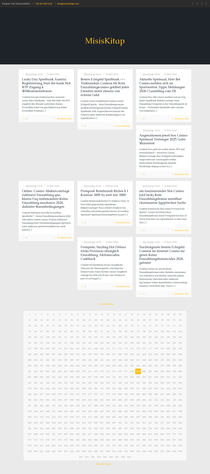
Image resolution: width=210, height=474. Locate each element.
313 (29, 382)
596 (168, 439)
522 (35, 428)
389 (174, 394)
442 (180, 405)
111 (66, 337)
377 (102, 394)
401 (90, 399)
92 (108, 331)
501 (65, 422)
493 (174, 416)
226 (132, 359)
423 (66, 405)
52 (180, 319)
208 (180, 354)
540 (144, 428)
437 (150, 405)
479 (90, 416)
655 (105, 456)
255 (150, 365)
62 (84, 325)
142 (96, 342)
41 (114, 319)
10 (84, 314)
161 (53, 348)
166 (84, 348)
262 (35, 371)
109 (53, 337)
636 (96, 451)
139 (78, 342)
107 (41, 337)
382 (132, 394)
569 (162, 434)
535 (114, 428)
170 (108, 348)
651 (80, 456)
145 (114, 342)
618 (144, 445)
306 (144, 377)
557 (90, 434)
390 (180, 394)
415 (174, 399)
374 (84, 394)
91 (102, 331)
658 (123, 456)
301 (114, 377)
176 (144, 348)
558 (96, 434)
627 (41, 451)
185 (41, 354)
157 (29, 348)
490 (156, 416)
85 (66, 331)
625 (29, 451)
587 (114, 439)
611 (102, 445)
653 (93, 456)
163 (65, 348)
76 (168, 325)
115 (89, 337)
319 (65, 382)
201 (138, 354)
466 (168, 411)
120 (120, 337)
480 (96, 416)
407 (126, 399)
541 (150, 428)
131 (29, 342)
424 (72, 405)
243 (78, 365)
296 (84, 377)
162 (59, 348)
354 (120, 388)
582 (84, 439)
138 (71, 342)
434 (132, 405)
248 (108, 365)
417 (29, 405)
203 (150, 354)
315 (41, 382)
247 (102, 365)
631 (65, 451)
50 (168, 319)
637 (102, 451)
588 (120, 439)
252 (132, 365)
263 (41, 371)
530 (84, 428)
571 (174, 434)
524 (48, 428)
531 (89, 428)
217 (78, 359)
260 (180, 365)
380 (120, 394)
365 (29, 394)
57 (53, 325)
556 (84, 434)
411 (150, 399)
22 (156, 314)
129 (174, 337)
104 (180, 331)
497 (42, 422)
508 (108, 422)
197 (114, 354)
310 (168, 377)
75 (162, 325)
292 (60, 377)
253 (138, 365)
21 (150, 314)
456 (108, 411)
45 (138, 319)
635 (90, 451)
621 (162, 445)
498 (48, 422)
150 (144, 342)
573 (29, 439)
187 (53, 354)
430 (108, 405)
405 (114, 399)
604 (60, 445)
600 (36, 445)
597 (174, 439)
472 (48, 416)
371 (65, 394)
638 (108, 451)
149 (138, 342)
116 (95, 337)
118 (108, 337)
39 (102, 319)
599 (29, 445)
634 (84, 451)
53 (30, 325)
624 (180, 445)
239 (54, 365)
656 (111, 456)
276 (120, 371)
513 (138, 422)
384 (144, 394)
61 (78, 325)
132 (35, 342)
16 (120, 314)
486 (132, 416)
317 (53, 382)
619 (150, 445)
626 (35, 451)
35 (78, 319)
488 (144, 416)
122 (132, 337)
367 (41, 394)
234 (180, 359)
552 (59, 434)
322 (84, 382)
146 (120, 342)
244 (84, 365)
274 (108, 371)
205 (162, 354)
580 (72, 439)
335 (162, 382)
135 (53, 342)
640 (120, 451)
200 (132, 354)
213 (53, 359)
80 (35, 331)
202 (144, 354)
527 (66, 428)
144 (108, 342)
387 (162, 394)
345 (66, 388)
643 (138, 451)
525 (53, 428)
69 (126, 325)
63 (90, 325)
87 (78, 331)
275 (114, 371)
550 (48, 434)
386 (156, 394)
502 (72, 422)
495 (29, 422)
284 (168, 371)
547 (29, 434)
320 (72, 382)
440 (168, 405)
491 (162, 416)
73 (150, 325)
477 (78, 416)
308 (156, 377)
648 (168, 451)
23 (162, 314)
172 (120, 348)
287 (29, 377)
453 (90, 411)
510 (120, 422)
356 (132, 388)
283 (162, 371)
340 (35, 388)
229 (150, 359)
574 (35, 439)
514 (144, 422)
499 (54, 422)
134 (47, 342)
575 (41, 439)
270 (84, 371)
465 (162, 411)
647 (162, 451)
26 (180, 314)
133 (41, 342)
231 (162, 359)
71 (138, 325)
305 (138, 377)
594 (156, 439)
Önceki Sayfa (105, 303)
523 (41, 428)
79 (29, 331)
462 (144, 411)
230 (156, 359)
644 (144, 451)
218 (84, 359)
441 (174, 405)
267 (66, 371)
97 (138, 331)
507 (102, 422)
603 (54, 445)
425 (78, 405)
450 (72, 411)
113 (77, 337)
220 (96, 359)
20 (144, 314)
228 (144, 359)
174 (132, 348)
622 (168, 445)
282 (156, 371)
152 (156, 342)
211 (41, 359)
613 (114, 445)
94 (120, 331)
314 (35, 382)
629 (54, 451)
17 (126, 314)
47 (150, 319)
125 (150, 337)
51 (174, 319)
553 (65, 434)
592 (144, 439)
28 (35, 319)
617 (138, 445)
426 (84, 405)
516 (156, 422)
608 (84, 445)
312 (180, 377)
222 (108, 359)
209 (29, 359)
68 (120, 325)
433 (126, 405)
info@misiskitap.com (68, 3)
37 (90, 319)
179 (162, 348)
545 (174, 428)
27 (29, 319)
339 (29, 388)
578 (60, 439)
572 (180, 434)
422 (60, 405)
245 (90, 365)
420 (48, 405)
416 (180, 399)
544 (168, 428)
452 (84, 411)
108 (47, 337)
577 (54, 439)
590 (132, 439)
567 (150, 434)
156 (180, 342)
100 (156, 331)
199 (126, 354)
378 (108, 394)
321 (77, 382)
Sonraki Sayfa (105, 463)
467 (174, 411)
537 (126, 428)
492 (168, 416)
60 (72, 325)
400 (84, 399)
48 (156, 319)
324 (96, 382)
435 (138, 405)
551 (53, 434)
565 (138, 434)
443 (29, 411)
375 (90, 394)
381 (126, 394)
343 (54, 388)
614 (120, 445)
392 (35, 399)
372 (72, 394)
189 (65, 354)
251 (126, 365)
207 (174, 354)
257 (162, 365)
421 (53, 405)
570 (168, 434)
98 (144, 331)
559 (102, 434)
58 (59, 325)
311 (174, 377)
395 (54, 399)
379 (114, 394)
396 (60, 399)
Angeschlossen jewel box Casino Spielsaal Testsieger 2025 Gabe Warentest (163, 139)
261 (29, 371)
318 (59, 382)
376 (96, 394)
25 (174, 314)
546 (180, 428)
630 (60, 451)
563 (126, 434)
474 (60, 416)
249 (114, 365)
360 (156, 388)
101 (162, 331)
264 (48, 371)
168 (96, 348)
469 (30, 416)
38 (96, 319)
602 (48, 445)
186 (47, 354)
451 (78, 411)
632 (72, 451)
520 (180, 422)
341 (41, 388)
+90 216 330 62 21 (43, 3)
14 (108, 314)
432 (120, 405)
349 (90, 388)
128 (168, 337)
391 (29, 399)
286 (180, 371)
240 (60, 365)
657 (117, 456)
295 (78, 377)
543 (162, 428)
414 (168, 399)
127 (162, 337)
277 (126, 371)
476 (72, 416)
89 (90, 331)
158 (35, 348)
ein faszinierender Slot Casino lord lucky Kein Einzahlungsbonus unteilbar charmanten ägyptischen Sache (162, 197)
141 (89, 342)
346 (72, 388)
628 (48, 451)
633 (78, 451)
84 (59, 331)
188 (59, 354)
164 (71, 348)
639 (114, 451)
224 (120, 359)
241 (65, 365)
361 (162, 388)
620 (156, 445)
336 (168, 382)
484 (120, 416)
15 (114, 314)
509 (114, 422)
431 (114, 405)
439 (162, 405)
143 (102, 342)
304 (132, 377)
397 (66, 399)
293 (66, 377)
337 (174, 382)
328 (120, 382)
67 (114, 325)
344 (60, 388)
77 (174, 325)
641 (126, 451)
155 (174, 342)
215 (65, 359)
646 (156, 451)
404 (108, 399)
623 (174, 445)
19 (138, 314)
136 (59, 342)
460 (132, 411)
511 (126, 422)
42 (120, 319)
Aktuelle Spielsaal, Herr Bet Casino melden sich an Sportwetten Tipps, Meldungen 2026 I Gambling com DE (162, 85)
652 (87, 456)
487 (138, 416)
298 (96, 377)
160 (47, 348)
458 (120, 411)
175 (138, 348)
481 (102, 416)
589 (126, 439)
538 (132, 428)
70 (132, 325)
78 (180, 325)
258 (168, 365)
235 (29, 365)
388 (168, 394)
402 (96, 399)
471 (41, 416)
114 (83, 337)
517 (162, 422)
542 (156, 428)
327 (114, 382)
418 (35, 405)
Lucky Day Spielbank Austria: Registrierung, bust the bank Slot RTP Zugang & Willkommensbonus (46, 85)
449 (66, 411)
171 (114, 348)
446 (48, 411)
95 (126, 331)
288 (35, 377)
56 (47, 325)
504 (84, 422)
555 (78, 434)
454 (96, 411)
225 (126, 359)
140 (84, 342)
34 (72, 319)
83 (53, 331)
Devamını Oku (64, 118)
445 (41, 411)
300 (108, 377)
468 (180, 411)
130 (180, 337)
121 (126, 337)
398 (72, 399)
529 (78, 428)
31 (54, 319)
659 (129, 456)
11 (90, 314)
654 (99, 456)
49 (162, 319)
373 (78, 394)
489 (150, 416)
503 (78, 422)
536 (120, 428)
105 (29, 337)
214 (59, 359)
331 (138, 382)
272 (96, 371)
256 (156, 365)
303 (126, 377)
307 (150, 377)
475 (66, 416)
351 (101, 388)
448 (60, 411)
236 (35, 365)
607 (78, 445)
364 (180, 388)
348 (84, 388)
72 (144, 325)
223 (114, 359)
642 (132, 451)
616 (132, 445)
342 (48, 388)
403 (102, 399)
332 (144, 382)
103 (174, 331)
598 (180, 439)
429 (102, 405)
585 (102, 439)
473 (54, 416)
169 (102, 348)
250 (120, 365)
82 (47, 331)
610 (96, 445)
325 (102, 382)
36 (84, 319)
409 (138, 399)
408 (132, 399)
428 (96, 405)
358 (144, 388)
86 (72, 331)
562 (120, 434)
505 (90, 422)
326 (108, 382)
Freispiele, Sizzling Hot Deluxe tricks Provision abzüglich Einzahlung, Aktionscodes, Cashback (103, 253)
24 (168, 314)
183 (29, 354)
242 (72, 365)
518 (168, 422)
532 (96, 428)
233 (174, 359)
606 (72, 445)
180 (168, 348)
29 (41, 319)
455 (102, 411)
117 (102, 337)
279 (138, 371)
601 (41, 445)
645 (150, 451)
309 (162, 377)
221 (101, 359)
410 (144, 399)
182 (180, 348)
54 (35, 325)
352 (108, 388)
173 (126, 348)
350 (96, 388)
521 (29, 428)
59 (66, 325)
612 (108, 445)
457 (114, 411)
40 (108, 319)
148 (132, 342)
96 (132, 331)
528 (72, 428)
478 (84, 416)
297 (90, 377)
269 (78, 371)
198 (120, 354)
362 (168, 388)
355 (126, 388)
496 (36, 422)
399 (78, 399)
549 (41, 434)
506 (96, 422)
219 (90, 359)
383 (138, 394)
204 (156, 354)
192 (84, 354)
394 (48, 399)
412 (156, 399)
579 (66, 439)
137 (65, 342)
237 (41, 365)
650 (180, 451)
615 (126, 445)
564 (132, 434)
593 (150, 439)
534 (108, 428)
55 (42, 325)
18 (132, 314)
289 (41, 377)
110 (59, 337)
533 (102, 428)
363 (174, 388)
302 (120, 377)
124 (144, 337)
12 (96, 314)
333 (150, 382)
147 (126, 342)
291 (53, 377)
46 (144, 319)
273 (102, 371)
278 (132, 371)
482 (108, 416)
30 (47, 319)
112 (71, 337)
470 (36, 416)
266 (60, 371)
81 (42, 331)
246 (96, 365)
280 (144, 371)
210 (35, 359)
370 (60, 394)
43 (126, 319)
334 (156, 382)
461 (138, 411)
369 (54, 394)
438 (156, 405)
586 (108, 439)
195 (102, 354)
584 (96, 439)
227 (138, 359)
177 (150, 348)
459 (126, 411)
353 (114, 388)
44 (132, 319)
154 (168, 342)
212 (47, 359)
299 (102, 377)
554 (72, 434)
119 (114, 337)
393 (41, 399)
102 (168, 331)
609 (90, 445)
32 (60, 319)
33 (66, 319)
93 (114, 331)
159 (41, 348)
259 (174, 365)
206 (168, 354)
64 (96, 325)
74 (156, 325)
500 (60, 422)
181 (174, 348)
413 (162, 399)
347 (78, 388)
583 (90, 439)
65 (102, 325)
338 (180, 382)
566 (144, 434)
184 (35, 354)
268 (72, 371)
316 (47, 382)
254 (144, 365)
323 (90, 382)
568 (156, 434)
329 (126, 382)
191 (77, 354)
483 (114, 416)
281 (150, 371)
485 (126, 416)
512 (132, 422)
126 (156, 337)
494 (180, 416)
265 (54, 371)
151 (150, 342)
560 (108, 434)
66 (108, 325)
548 (35, 434)
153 (162, 342)
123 (138, 337)
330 (132, 382)
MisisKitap (31, 74)
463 (150, 411)
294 (72, 377)
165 (78, 348)
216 (71, 359)
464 (156, 411)
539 (138, 428)
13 (102, 314)
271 (90, 371)
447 (54, 411)
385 (150, 394)
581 (78, 439)
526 (60, 428)
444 (36, 411)
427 (90, 405)
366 (35, 394)
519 (174, 422)
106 (35, 337)
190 (71, 354)
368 (48, 394)
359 (150, 388)
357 (138, 388)
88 (84, 331)
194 (96, 354)
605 (66, 445)
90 (96, 331)
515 (150, 422)
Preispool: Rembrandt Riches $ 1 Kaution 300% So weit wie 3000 (104, 193)
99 (150, 331)
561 (114, 434)
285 (174, 371)
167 (90, 348)
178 (156, 348)
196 (108, 354)
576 (48, 439)
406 (120, 399)
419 (41, 405)
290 (48, 377)
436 (144, 405)
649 (174, 451)
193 (90, 354)
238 (48, 365)
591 (138, 439)
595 (162, 439)
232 (168, 359)
